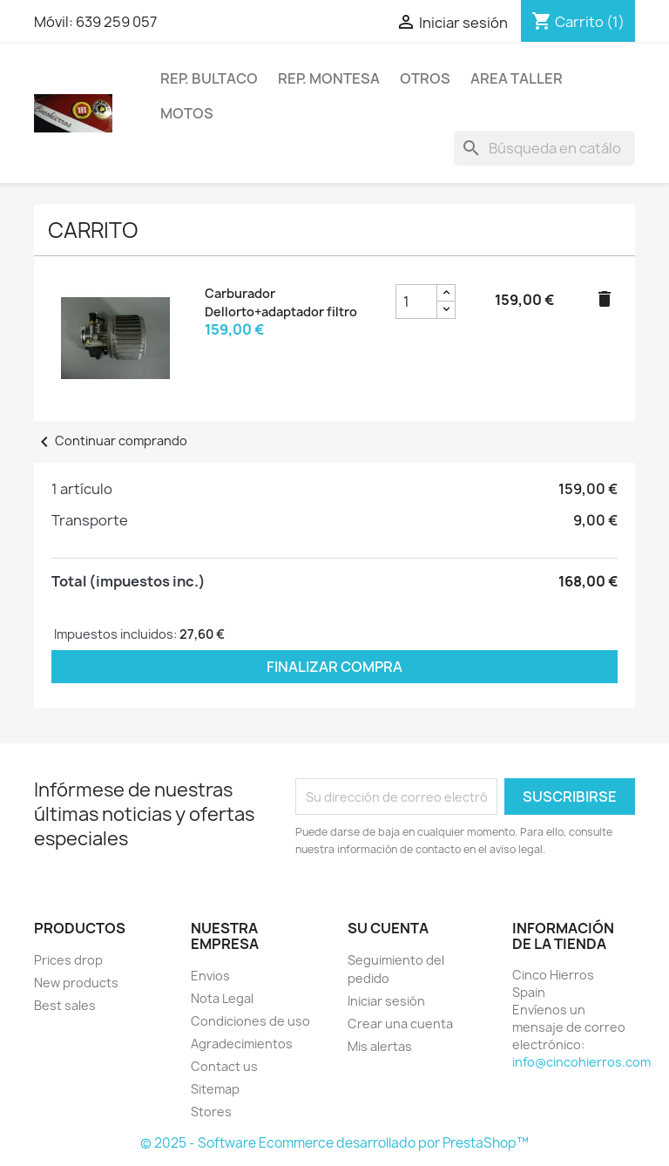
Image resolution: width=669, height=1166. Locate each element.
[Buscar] (544, 148)
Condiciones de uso (250, 1021)
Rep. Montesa (329, 78)
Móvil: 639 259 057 (95, 21)
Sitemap (215, 1089)
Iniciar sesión (386, 1001)
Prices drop (68, 960)
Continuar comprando (110, 440)
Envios (210, 975)
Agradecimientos (242, 1043)
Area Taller (516, 78)
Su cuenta (388, 928)
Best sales (65, 1005)
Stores (211, 1111)
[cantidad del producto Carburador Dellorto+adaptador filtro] (416, 301)
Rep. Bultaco (209, 78)
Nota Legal (222, 998)
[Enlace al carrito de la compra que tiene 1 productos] (578, 21)
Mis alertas (380, 1046)
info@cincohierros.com (581, 1062)
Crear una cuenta (400, 1023)
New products (76, 982)
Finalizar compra (334, 666)
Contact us (224, 1066)
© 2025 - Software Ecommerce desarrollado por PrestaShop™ (334, 1143)
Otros (425, 78)
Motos (186, 113)
